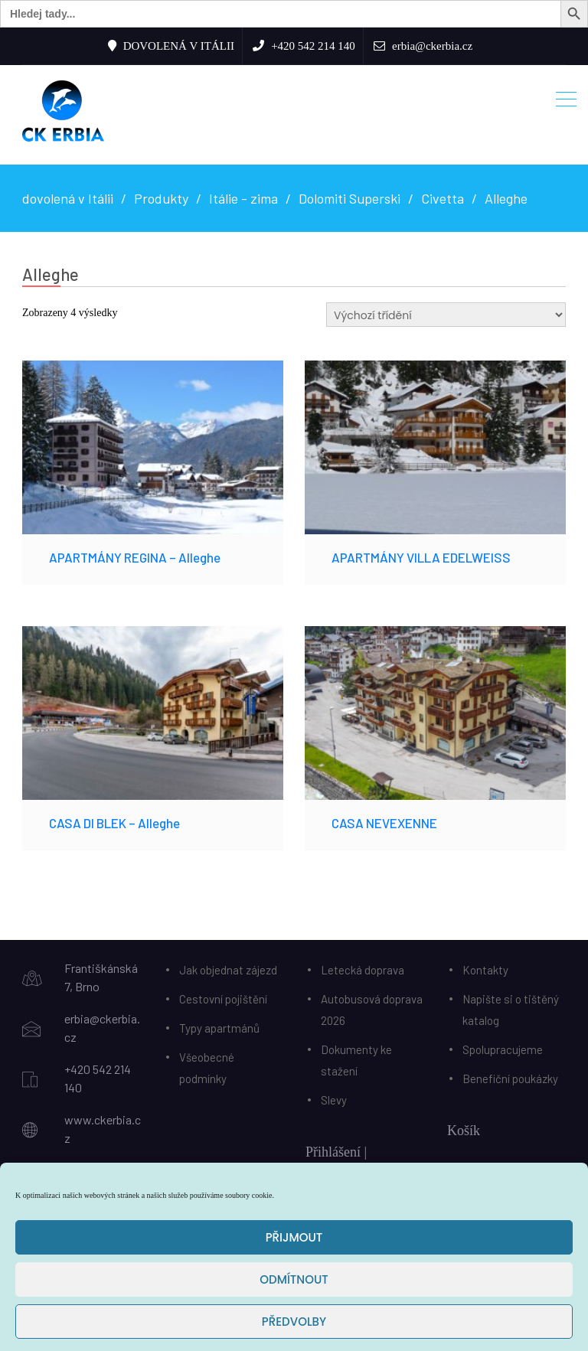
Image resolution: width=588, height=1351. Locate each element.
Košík (463, 1130)
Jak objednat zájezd (228, 970)
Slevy (334, 1100)
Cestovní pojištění (223, 999)
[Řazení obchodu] (446, 314)
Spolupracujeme (502, 1049)
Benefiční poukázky (510, 1078)
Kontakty (485, 970)
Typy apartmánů (219, 1028)
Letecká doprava (362, 970)
